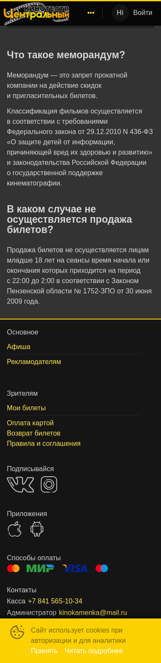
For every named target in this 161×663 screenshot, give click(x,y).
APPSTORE (14, 529)
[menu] (86, 13)
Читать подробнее (94, 650)
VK (20, 485)
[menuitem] (91, 13)
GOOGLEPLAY (37, 529)
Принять (44, 650)
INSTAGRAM (49, 484)
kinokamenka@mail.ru (93, 612)
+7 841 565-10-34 (55, 601)
